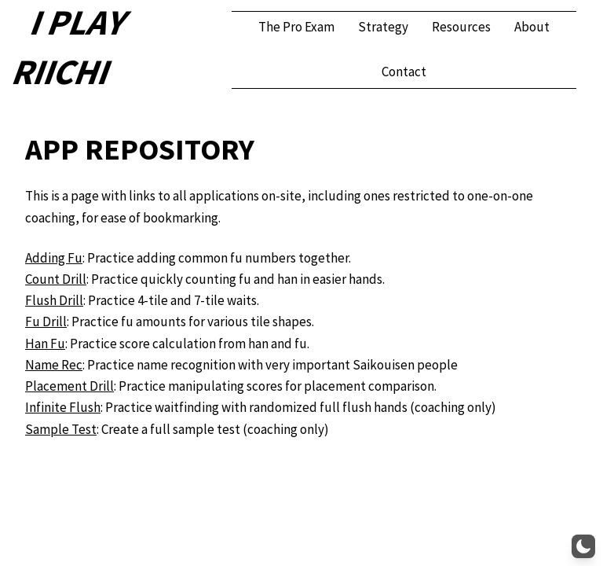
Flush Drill (54, 300)
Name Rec (53, 364)
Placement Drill (69, 386)
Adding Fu (53, 257)
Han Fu (45, 343)
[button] (583, 546)
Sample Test (61, 429)
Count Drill (55, 279)
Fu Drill (46, 321)
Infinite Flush (62, 407)
